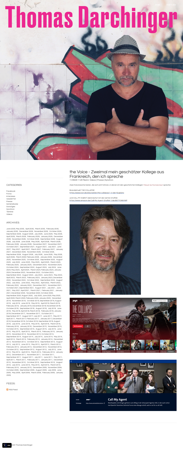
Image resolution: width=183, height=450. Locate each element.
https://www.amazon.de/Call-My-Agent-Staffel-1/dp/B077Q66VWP (98, 200)
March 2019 (55, 303)
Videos (93, 180)
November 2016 (18, 321)
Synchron (109, 180)
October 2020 (47, 293)
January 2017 (46, 319)
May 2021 (16, 290)
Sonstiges (10, 206)
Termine (9, 212)
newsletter (11, 199)
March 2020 (20, 298)
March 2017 (21, 319)
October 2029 (55, 231)
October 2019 (33, 301)
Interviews (10, 196)
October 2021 (12, 288)
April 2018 (25, 311)
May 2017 (57, 316)
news (157, 5)
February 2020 (32, 298)
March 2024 (35, 270)
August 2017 (27, 316)
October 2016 (32, 321)
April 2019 (45, 303)
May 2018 (16, 311)
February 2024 (47, 270)
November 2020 (33, 293)
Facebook (10, 191)
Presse (100, 180)
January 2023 (46, 277)
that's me (171, 5)
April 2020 (10, 298)
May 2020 (56, 295)
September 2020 (13, 295)
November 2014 (34, 334)
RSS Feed (13, 390)
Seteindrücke (12, 204)
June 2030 (10, 229)
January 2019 (26, 306)
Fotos (9, 194)
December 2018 (39, 306)
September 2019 (47, 301)
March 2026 (21, 257)
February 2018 (47, 311)
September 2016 (46, 321)
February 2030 (52, 229)
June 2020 (47, 295)
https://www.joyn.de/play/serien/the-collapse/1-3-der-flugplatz (97, 193)
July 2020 (38, 295)
